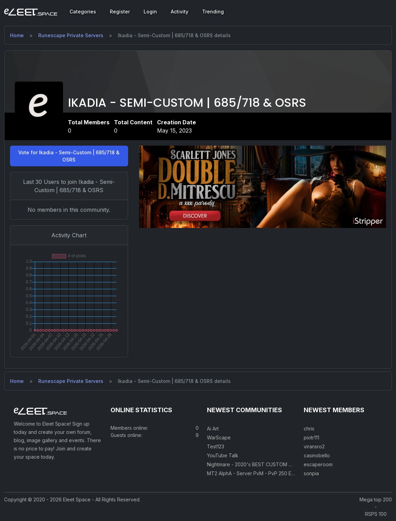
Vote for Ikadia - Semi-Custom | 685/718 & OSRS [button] (68, 156)
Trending (213, 11)
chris (309, 428)
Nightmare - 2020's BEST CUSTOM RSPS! (254, 464)
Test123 (215, 446)
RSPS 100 (376, 514)
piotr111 (311, 437)
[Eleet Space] (30, 12)
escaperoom (318, 464)
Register (120, 11)
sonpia (311, 473)
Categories (83, 11)
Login (150, 11)
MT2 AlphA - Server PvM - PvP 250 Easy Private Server (270, 473)
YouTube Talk (222, 455)
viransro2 (314, 446)
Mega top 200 (375, 499)
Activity (179, 11)
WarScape (219, 437)
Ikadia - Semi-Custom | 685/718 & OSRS (187, 103)
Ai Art (213, 428)
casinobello (317, 455)
